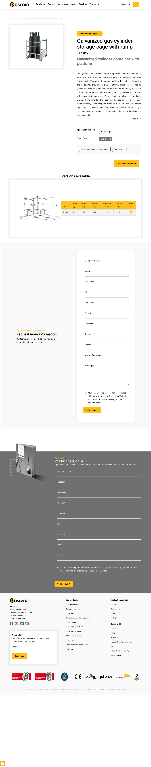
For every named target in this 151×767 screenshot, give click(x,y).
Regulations (119, 149)
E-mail (60, 555)
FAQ (112, 646)
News (73, 4)
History (113, 633)
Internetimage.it (121, 689)
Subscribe (19, 656)
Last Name (90, 323)
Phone (60, 545)
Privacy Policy (30, 689)
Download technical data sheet (95, 149)
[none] (126, 4)
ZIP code (61, 513)
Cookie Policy (40, 689)
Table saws (70, 649)
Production (115, 637)
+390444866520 (20, 615)
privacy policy (102, 396)
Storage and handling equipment (78, 618)
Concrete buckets (73, 604)
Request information (127, 163)
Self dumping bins (73, 609)
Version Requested (94, 355)
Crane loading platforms (75, 627)
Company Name (92, 261)
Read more (136, 119)
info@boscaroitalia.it (17, 618)
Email (88, 344)
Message (89, 365)
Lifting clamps (71, 622)
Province (89, 303)
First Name (90, 313)
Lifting (113, 613)
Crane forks (70, 613)
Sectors (51, 4)
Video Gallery (116, 655)
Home (12, 18)
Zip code (89, 282)
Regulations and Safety (120, 651)
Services (83, 4)
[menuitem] (126, 4)
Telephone (90, 334)
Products (40, 4)
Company (63, 4)
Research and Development (121, 642)
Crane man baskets (73, 631)
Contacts (94, 4)
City (87, 292)
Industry (114, 604)
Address (89, 271)
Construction (115, 609)
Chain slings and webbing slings (78, 645)
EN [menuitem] (125, 4)
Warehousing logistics (22, 18)
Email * (15, 647)
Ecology (106, 131)
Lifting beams (71, 640)
